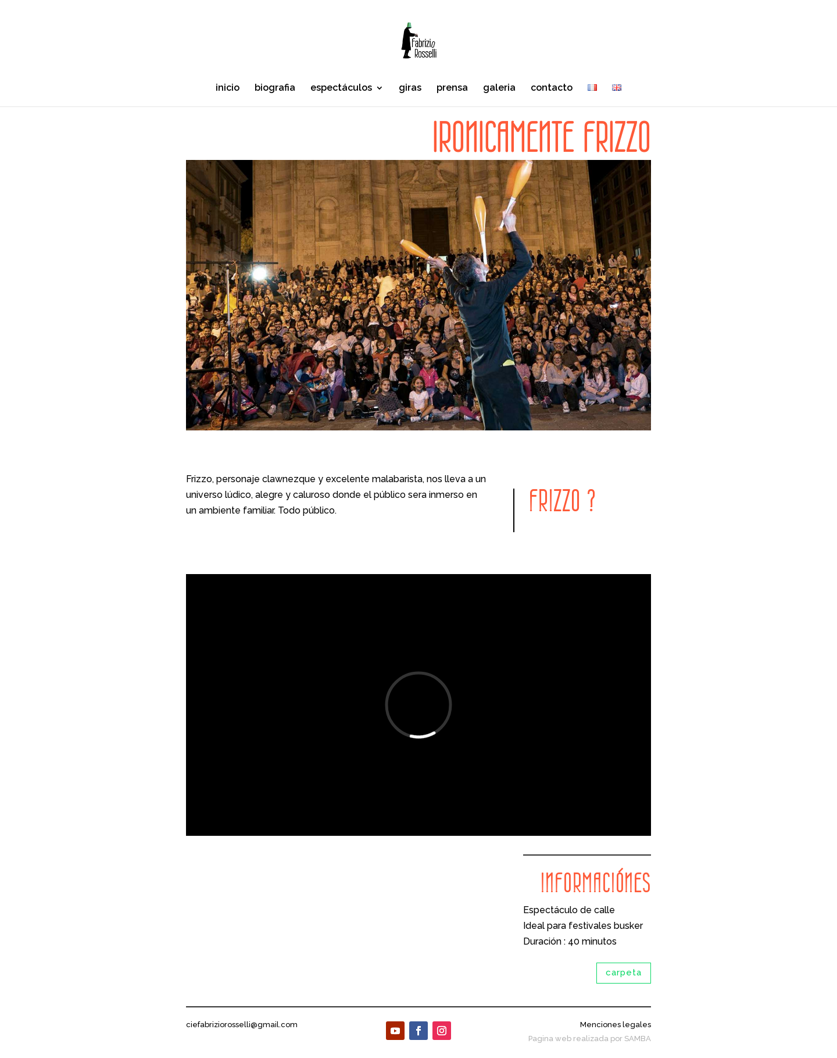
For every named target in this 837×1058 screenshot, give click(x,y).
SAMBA (637, 1038)
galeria (499, 88)
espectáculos (341, 88)
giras (410, 88)
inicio (227, 88)
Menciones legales (615, 1024)
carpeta (624, 972)
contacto (552, 88)
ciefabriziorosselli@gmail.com (242, 1024)
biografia (275, 88)
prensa (452, 88)
